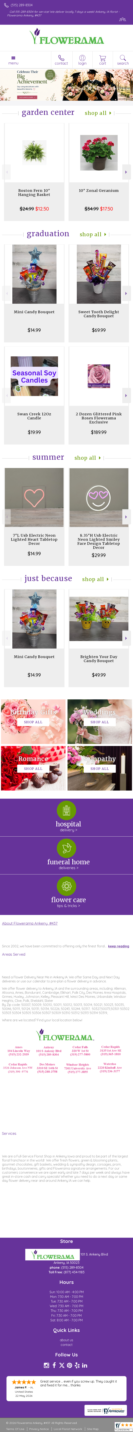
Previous (6, 172)
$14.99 (34, 330)
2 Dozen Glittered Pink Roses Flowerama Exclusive (99, 418)
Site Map (93, 1429)
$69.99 (99, 330)
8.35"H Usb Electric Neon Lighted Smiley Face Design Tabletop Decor (98, 541)
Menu (13, 63)
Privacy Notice (39, 1429)
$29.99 (99, 555)
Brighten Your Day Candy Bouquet (98, 658)
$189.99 (99, 432)
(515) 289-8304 (22, 5)
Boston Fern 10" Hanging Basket (34, 192)
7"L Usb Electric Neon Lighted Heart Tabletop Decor (34, 539)
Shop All (96, 113)
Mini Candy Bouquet (34, 312)
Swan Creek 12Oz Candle (34, 416)
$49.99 (99, 675)
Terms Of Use (15, 1429)
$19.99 (34, 432)
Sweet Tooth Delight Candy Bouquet (98, 314)
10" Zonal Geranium (99, 190)
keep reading (118, 946)
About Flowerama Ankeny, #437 (30, 923)
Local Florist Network (68, 1429)
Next (126, 172)
